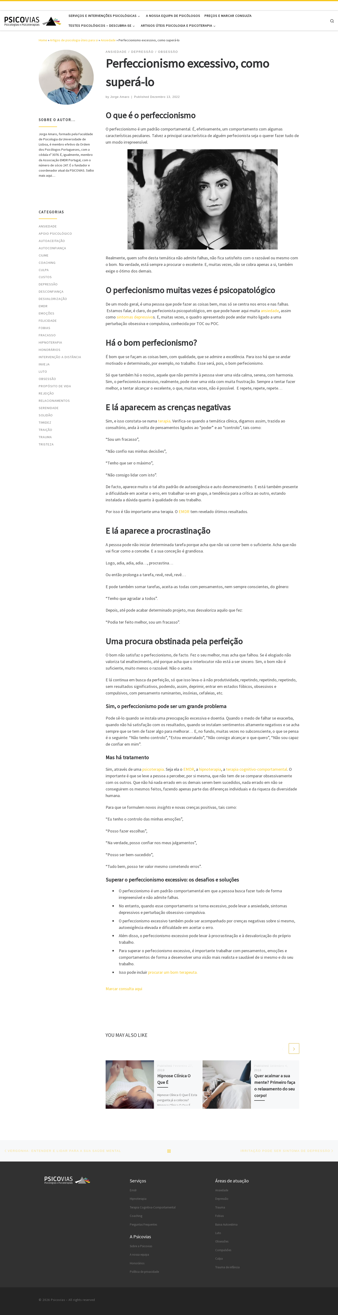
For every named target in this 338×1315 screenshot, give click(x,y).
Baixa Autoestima (226, 1225)
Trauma (45, 437)
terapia (164, 421)
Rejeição (46, 393)
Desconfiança (51, 291)
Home (43, 40)
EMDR (184, 511)
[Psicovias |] (33, 20)
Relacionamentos (54, 401)
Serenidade (49, 408)
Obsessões (221, 1241)
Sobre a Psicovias (141, 1246)
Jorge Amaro (120, 97)
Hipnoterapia (50, 342)
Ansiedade (108, 40)
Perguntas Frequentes (143, 1225)
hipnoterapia (210, 769)
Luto (43, 371)
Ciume (44, 255)
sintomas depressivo (135, 317)
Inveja (44, 364)
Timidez (45, 422)
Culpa (44, 270)
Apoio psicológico (55, 233)
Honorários (50, 350)
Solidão (46, 415)
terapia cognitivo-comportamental (256, 769)
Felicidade (48, 320)
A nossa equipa (139, 1255)
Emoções (46, 313)
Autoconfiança (52, 248)
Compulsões (223, 1250)
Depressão (48, 284)
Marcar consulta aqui (124, 988)
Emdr (133, 1190)
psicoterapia (153, 769)
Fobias (44, 328)
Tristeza (46, 444)
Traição (45, 430)
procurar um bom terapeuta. (173, 972)
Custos (45, 277)
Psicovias (58, 1300)
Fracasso (47, 335)
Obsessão (47, 379)
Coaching (47, 263)
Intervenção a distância (60, 357)
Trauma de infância (227, 1267)
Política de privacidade (144, 1272)
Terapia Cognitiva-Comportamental (153, 1207)
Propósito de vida (55, 386)
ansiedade (270, 310)
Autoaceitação (52, 241)
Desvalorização (53, 299)
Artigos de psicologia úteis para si (74, 40)
